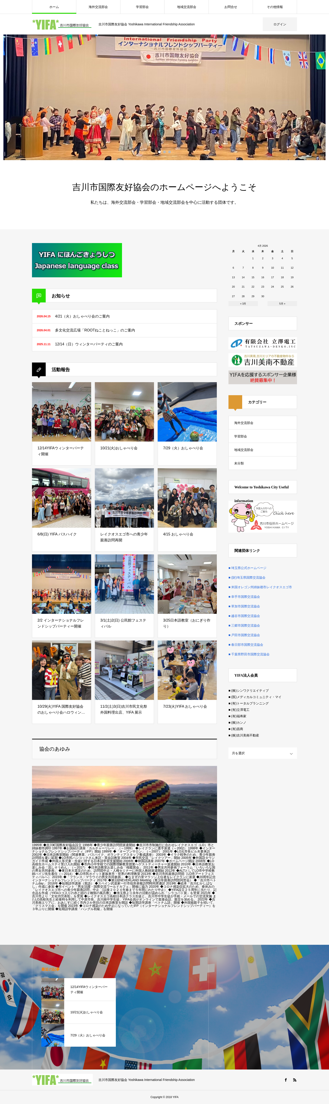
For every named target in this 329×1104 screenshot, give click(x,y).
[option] (164, 97)
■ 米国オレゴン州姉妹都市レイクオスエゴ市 (260, 587)
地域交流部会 (186, 7)
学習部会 (142, 7)
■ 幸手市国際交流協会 (244, 596)
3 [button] (169, 152)
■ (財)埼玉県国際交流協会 (246, 577)
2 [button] (164, 152)
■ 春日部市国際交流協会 (245, 644)
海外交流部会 (98, 7)
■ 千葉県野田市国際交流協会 (249, 654)
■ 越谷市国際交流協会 (244, 616)
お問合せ (230, 7)
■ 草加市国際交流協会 (244, 606)
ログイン (279, 24)
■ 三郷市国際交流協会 (244, 625)
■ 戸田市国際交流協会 (244, 635)
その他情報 (275, 7)
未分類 (239, 463)
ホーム (54, 7)
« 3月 (243, 303)
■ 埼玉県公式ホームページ (247, 568)
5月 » (282, 303)
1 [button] (159, 152)
